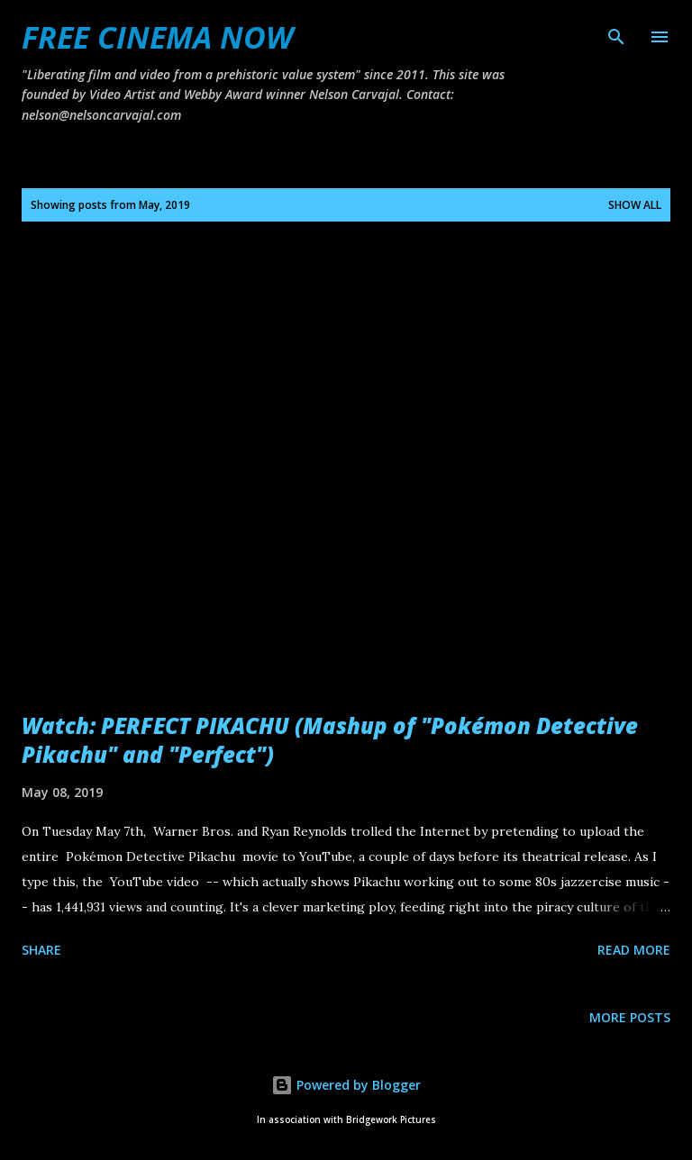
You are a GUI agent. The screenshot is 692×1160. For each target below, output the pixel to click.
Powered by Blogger (346, 1084)
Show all (634, 205)
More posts (629, 1017)
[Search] (616, 32)
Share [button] (41, 949)
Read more (633, 949)
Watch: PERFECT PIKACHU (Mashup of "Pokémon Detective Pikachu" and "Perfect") (330, 740)
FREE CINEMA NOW (157, 37)
